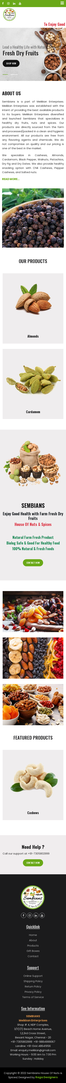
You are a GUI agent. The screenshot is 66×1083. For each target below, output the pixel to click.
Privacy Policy (33, 992)
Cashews (33, 813)
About (33, 940)
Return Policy (33, 986)
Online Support (33, 976)
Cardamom (33, 412)
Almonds (33, 336)
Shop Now (11, 69)
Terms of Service (33, 997)
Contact (33, 956)
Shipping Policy (33, 981)
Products (33, 945)
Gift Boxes (33, 951)
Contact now (33, 862)
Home (33, 935)
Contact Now (33, 562)
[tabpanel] (33, 54)
